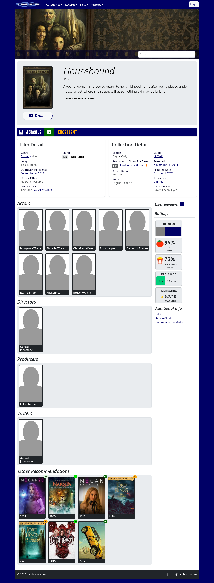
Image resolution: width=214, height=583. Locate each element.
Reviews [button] (96, 4)
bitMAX (158, 156)
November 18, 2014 (166, 165)
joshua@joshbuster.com (182, 574)
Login (193, 4)
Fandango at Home (131, 165)
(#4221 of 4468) (42, 190)
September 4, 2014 (32, 173)
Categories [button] (53, 4)
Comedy (26, 156)
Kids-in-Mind (163, 318)
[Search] (166, 54)
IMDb (158, 314)
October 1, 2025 (163, 173)
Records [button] (70, 4)
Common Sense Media (169, 322)
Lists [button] (83, 4)
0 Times (158, 181)
